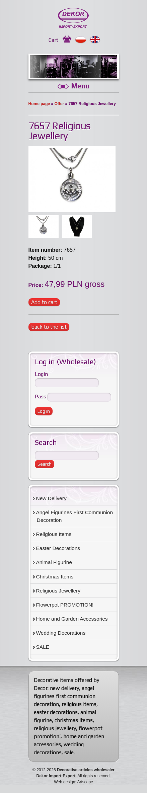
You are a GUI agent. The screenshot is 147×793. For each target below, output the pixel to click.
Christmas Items (55, 576)
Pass (40, 396)
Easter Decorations (58, 548)
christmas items (74, 720)
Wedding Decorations (61, 633)
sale (69, 752)
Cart (53, 40)
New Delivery (51, 498)
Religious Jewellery (58, 590)
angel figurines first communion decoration (64, 696)
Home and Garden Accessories (72, 619)
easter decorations (56, 712)
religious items (79, 704)
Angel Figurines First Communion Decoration (74, 516)
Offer (59, 103)
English (95, 40)
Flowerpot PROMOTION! (65, 605)
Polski (81, 40)
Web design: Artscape (73, 782)
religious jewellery (55, 728)
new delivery (64, 688)
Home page (39, 103)
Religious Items (54, 534)
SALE (43, 647)
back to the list (49, 327)
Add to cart (44, 302)
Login (41, 374)
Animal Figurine (54, 562)
